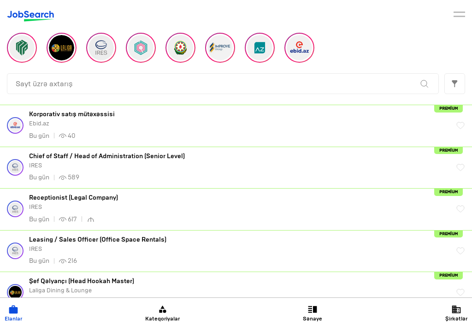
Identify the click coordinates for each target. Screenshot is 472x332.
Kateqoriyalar (162, 313)
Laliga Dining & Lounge (238, 286)
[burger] (459, 16)
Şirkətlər (456, 313)
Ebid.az (238, 119)
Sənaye (312, 313)
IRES (238, 161)
